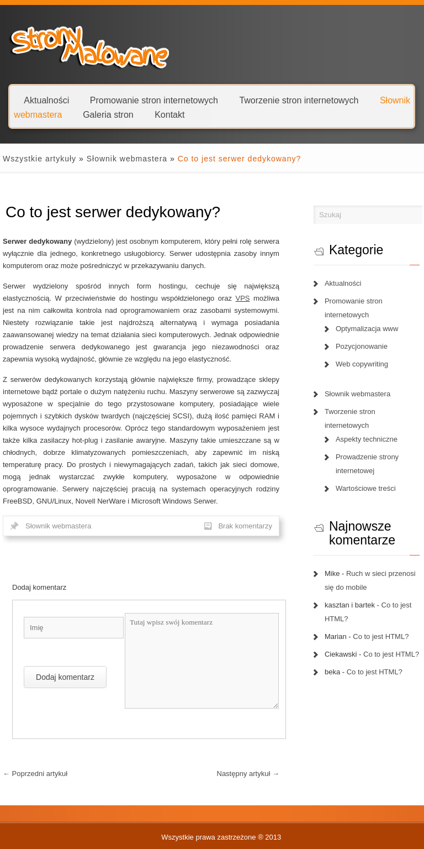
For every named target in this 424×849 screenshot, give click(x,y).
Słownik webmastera (127, 158)
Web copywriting (362, 364)
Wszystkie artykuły (39, 158)
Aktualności (46, 99)
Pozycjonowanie (362, 346)
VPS (243, 298)
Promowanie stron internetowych (154, 99)
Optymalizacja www (367, 328)
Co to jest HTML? (381, 636)
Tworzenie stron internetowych (298, 99)
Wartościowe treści (366, 488)
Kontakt (169, 114)
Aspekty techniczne (367, 439)
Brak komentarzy (245, 526)
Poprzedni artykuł (35, 773)
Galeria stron (108, 114)
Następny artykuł (248, 773)
